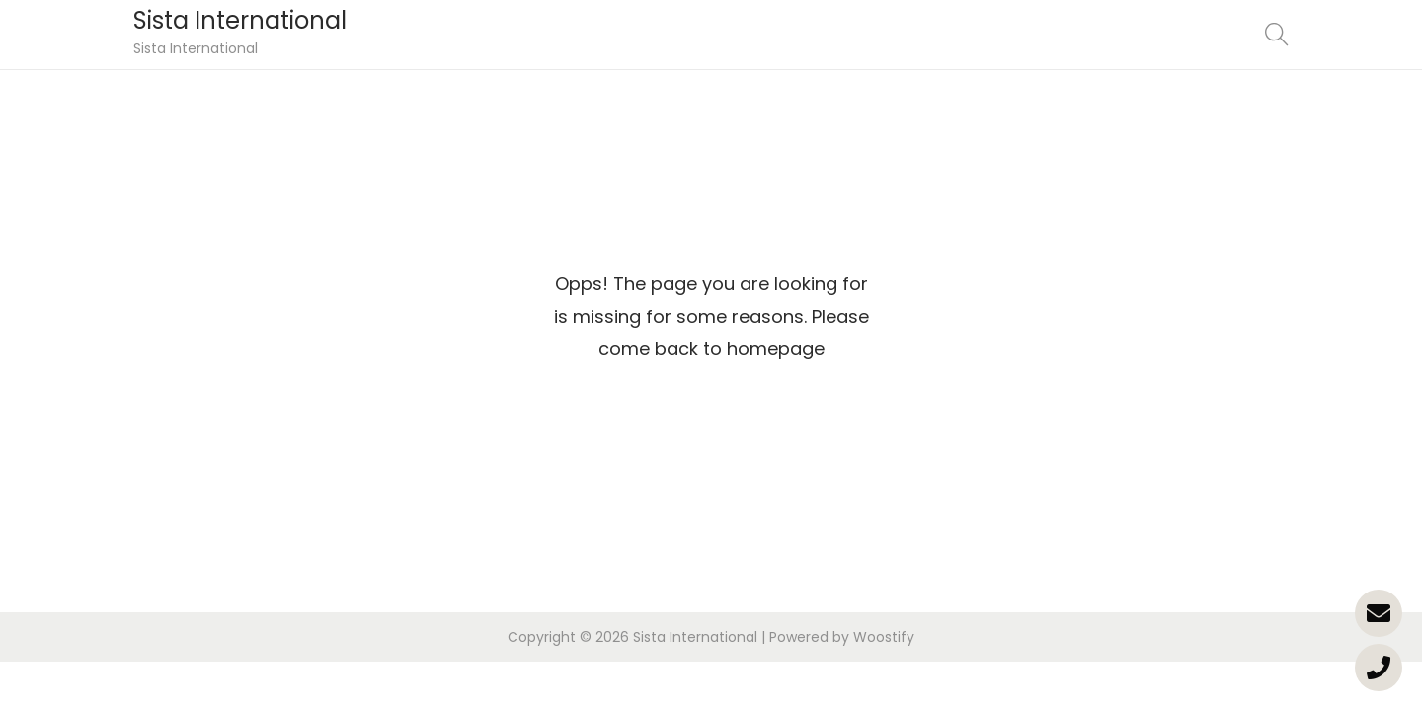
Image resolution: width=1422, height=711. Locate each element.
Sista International (240, 20)
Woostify (883, 637)
